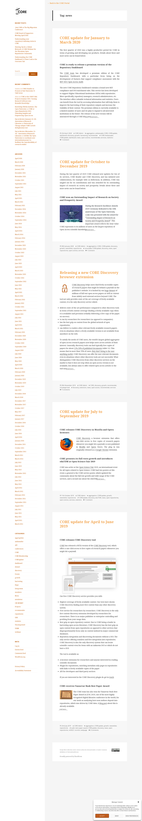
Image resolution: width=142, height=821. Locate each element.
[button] (138, 802)
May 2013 (18, 470)
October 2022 (19, 278)
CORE (17, 552)
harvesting (18, 581)
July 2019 (18, 390)
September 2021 (20, 310)
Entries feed (19, 650)
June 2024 (18, 224)
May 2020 (18, 361)
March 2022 (19, 296)
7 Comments (65, 390)
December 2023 (20, 245)
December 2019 (20, 379)
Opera (93, 447)
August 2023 (19, 256)
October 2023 (19, 253)
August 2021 (19, 314)
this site (84, 750)
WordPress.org (20, 657)
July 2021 (18, 318)
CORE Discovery (78, 285)
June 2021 (18, 321)
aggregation (19, 538)
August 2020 (19, 350)
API (16, 545)
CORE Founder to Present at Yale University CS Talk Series (25, 91)
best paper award (81, 728)
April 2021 (18, 325)
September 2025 (20, 184)
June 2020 (18, 357)
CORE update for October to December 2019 (85, 163)
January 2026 (19, 169)
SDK (16, 618)
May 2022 (18, 289)
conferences (19, 549)
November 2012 (20, 473)
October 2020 (19, 343)
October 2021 (19, 307)
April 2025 (18, 198)
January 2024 (19, 242)
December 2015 (20, 444)
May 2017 (18, 412)
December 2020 (20, 336)
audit (73, 728)
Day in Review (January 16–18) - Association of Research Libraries (26, 121)
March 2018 (19, 397)
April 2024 (18, 231)
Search (17, 71)
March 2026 (19, 162)
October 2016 (19, 426)
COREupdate (19, 560)
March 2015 (19, 455)
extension (83, 388)
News (17, 596)
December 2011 (20, 499)
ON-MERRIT (19, 603)
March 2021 (19, 329)
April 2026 (18, 158)
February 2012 (20, 495)
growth (17, 578)
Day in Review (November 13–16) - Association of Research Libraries (25, 133)
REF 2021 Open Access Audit (71, 82)
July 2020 (18, 354)
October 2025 (19, 180)
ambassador (19, 542)
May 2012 (18, 484)
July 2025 (18, 191)
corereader (88, 248)
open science (85, 138)
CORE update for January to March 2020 (85, 40)
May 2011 (18, 517)
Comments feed (20, 653)
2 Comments (94, 730)
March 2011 (19, 524)
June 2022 (18, 285)
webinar (18, 632)
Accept (102, 816)
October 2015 (19, 448)
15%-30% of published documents (88, 348)
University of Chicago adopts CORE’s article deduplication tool (25, 125)
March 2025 (19, 202)
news (79, 138)
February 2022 (20, 300)
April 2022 (18, 292)
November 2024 (20, 213)
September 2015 (20, 452)
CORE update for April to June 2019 (87, 523)
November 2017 (20, 405)
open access (95, 388)
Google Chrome (102, 450)
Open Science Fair (86, 467)
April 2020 (18, 365)
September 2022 (20, 281)
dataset (17, 567)
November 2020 (20, 339)
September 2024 (20, 220)
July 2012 (18, 477)
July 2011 (18, 509)
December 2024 (20, 209)
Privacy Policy (20, 666)
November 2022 (20, 274)
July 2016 (18, 430)
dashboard (18, 563)
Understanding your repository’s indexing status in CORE (25, 41)
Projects (18, 607)
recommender (20, 610)
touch (111, 677)
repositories (19, 614)
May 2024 (18, 227)
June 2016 (18, 433)
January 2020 (19, 376)
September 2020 (20, 347)
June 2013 (18, 466)
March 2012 (19, 491)
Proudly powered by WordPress (71, 756)
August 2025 (19, 187)
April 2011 (18, 520)
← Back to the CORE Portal (58, 3)
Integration (19, 589)
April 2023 (18, 267)
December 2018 (20, 394)
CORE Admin (79, 133)
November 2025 (20, 177)
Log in (17, 646)
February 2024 (20, 238)
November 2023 (20, 249)
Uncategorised (20, 625)
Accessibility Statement (23, 671)
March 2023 (19, 271)
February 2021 (20, 332)
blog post (103, 703)
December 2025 (20, 173)
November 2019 (20, 383)
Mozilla (82, 447)
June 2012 (18, 481)
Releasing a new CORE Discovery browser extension (89, 274)
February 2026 (20, 166)
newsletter (18, 599)
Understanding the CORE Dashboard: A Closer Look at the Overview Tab (26, 59)
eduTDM (98, 498)
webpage (84, 730)
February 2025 (20, 205)
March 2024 (19, 234)
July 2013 (18, 462)
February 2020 (20, 372)
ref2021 (71, 730)
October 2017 (19, 408)
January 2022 (19, 303)
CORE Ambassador (107, 135)
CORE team (69, 73)
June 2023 (18, 263)
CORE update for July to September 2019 (81, 413)
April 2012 (18, 488)
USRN (17, 628)
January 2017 (19, 419)
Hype (17, 585)
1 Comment (65, 140)
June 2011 (18, 513)
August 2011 (19, 506)
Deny (117, 816)
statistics (18, 621)
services (103, 138)
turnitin (77, 730)
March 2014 (19, 459)
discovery (18, 570)
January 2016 (19, 441)
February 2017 (20, 415)
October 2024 (19, 216)
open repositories (112, 498)
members (18, 592)
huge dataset (110, 290)
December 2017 (20, 401)
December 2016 (20, 423)
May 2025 (18, 195)
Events (17, 574)
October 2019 (19, 386)
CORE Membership (21, 556)
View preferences (132, 816)
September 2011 (20, 502)
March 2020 (19, 368)
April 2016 (18, 437)
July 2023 (18, 260)
